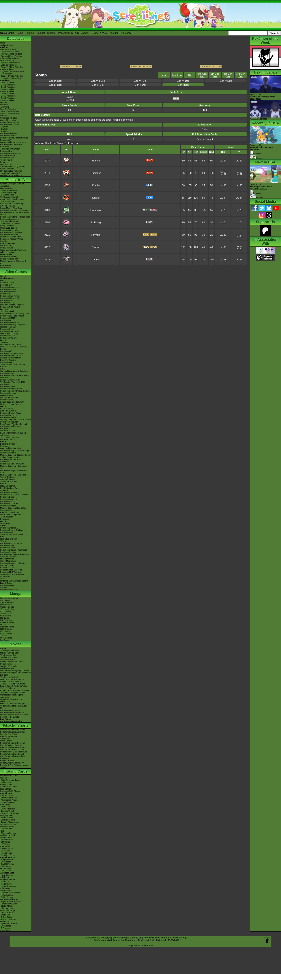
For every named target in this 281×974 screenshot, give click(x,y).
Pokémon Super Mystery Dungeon (15, 391)
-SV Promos (5, 862)
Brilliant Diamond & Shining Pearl (15, 314)
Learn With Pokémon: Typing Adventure (13, 434)
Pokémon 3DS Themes (10, 572)
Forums (30, 33)
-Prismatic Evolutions (9, 813)
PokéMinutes (6, 245)
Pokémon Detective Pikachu (12, 721)
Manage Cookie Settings (174, 937)
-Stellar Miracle (6, 906)
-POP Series (5, 871)
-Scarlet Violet (6, 837)
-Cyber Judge (6, 917)
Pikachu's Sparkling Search (12, 754)
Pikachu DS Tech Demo (10, 512)
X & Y (2, 369)
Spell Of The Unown (9, 657)
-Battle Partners (7, 897)
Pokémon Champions (9, 287)
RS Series (4, 618)
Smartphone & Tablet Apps (12, 574)
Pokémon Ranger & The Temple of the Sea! (15, 674)
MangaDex (5, 600)
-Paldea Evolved (7, 835)
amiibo (3, 579)
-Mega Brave (6, 884)
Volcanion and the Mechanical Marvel (13, 707)
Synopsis (255, 193)
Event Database (7, 169)
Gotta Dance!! (6, 741)
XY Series (4, 636)
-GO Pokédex (6, 74)
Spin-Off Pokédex (8, 109)
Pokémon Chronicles (9, 219)
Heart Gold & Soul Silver (11, 448)
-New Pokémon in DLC (10, 173)
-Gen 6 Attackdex (7, 94)
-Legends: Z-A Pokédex (10, 78)
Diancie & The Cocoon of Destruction (11, 700)
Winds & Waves (7, 278)
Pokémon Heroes (8, 664)
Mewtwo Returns (7, 659)
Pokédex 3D (5, 428)
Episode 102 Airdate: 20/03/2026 (261, 186)
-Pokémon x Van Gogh (10, 149)
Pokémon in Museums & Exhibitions (11, 145)
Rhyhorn (96, 234)
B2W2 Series (6, 633)
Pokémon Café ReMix (10, 296)
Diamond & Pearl (7, 444)
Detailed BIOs (6, 605)
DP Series (4, 624)
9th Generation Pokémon (11, 171)
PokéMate (4, 519)
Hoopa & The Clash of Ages (12, 704)
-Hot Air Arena (6, 895)
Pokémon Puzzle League (11, 543)
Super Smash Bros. (8, 556)
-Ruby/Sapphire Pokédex (11, 54)
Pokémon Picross (8, 393)
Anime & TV (16, 179)
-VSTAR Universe (8, 919)
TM (189, 75)
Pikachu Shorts (15, 725)
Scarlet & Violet (7, 283)
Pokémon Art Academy (10, 380)
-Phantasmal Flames (9, 800)
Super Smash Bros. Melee (11, 534)
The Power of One (8, 655)
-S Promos (5, 928)
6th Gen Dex (202, 75)
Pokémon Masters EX (9, 298)
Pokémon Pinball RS (9, 503)
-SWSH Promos (7, 864)
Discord (51, 33)
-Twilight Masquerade (9, 822)
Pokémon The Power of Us (12, 712)
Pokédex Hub (65, 33)
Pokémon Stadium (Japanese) (13, 550)
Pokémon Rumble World (11, 389)
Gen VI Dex (183, 81)
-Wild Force (5, 915)
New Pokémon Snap (9, 333)
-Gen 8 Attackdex (7, 98)
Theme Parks (6, 160)
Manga (15, 594)
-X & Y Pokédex (7, 60)
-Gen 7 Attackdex (7, 96)
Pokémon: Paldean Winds (11, 239)
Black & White (6, 408)
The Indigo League (8, 190)
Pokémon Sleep (7, 302)
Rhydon (96, 247)
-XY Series (5, 844)
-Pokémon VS (6, 921)
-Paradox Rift (6, 829)
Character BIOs (7, 602)
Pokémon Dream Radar (10, 413)
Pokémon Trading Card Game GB (15, 554)
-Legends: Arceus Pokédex (12, 71)
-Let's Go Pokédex (8, 65)
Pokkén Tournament (9, 397)
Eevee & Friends (7, 761)
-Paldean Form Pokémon (11, 175)
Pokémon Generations (10, 230)
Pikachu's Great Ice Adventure (13, 752)
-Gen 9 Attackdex (7, 100)
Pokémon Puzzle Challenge (12, 530)
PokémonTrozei (7, 510)
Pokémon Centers (8, 136)
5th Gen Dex (215, 75)
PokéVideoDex (6, 248)
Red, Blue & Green (8, 539)
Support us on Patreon (140, 945)
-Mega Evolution (7, 802)
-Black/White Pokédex (10, 58)
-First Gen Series (7, 855)
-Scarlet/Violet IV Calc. (10, 122)
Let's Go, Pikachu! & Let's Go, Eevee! (13, 348)
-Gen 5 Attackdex (7, 91)
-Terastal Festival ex (9, 899)
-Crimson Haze (6, 912)
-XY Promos (5, 868)
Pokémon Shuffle (7, 386)
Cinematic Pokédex (8, 118)
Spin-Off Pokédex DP (9, 111)
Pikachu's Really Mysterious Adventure (12, 757)
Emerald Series (7, 622)
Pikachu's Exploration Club (12, 750)
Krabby (96, 185)
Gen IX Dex (55, 81)
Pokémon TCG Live (8, 338)
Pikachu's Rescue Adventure (12, 732)
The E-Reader (6, 517)
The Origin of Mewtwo (10, 651)
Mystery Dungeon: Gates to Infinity (15, 420)
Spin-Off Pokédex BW (9, 113)
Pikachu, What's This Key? (12, 763)
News (2, 43)
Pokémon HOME (7, 318)
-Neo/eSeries (6, 853)
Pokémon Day (6, 151)
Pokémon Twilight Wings (11, 232)
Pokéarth (126, 33)
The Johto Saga (7, 195)
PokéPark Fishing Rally (10, 515)
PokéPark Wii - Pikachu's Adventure (11, 460)
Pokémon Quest (7, 362)
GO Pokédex (82, 33)
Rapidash (96, 173)
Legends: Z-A (6, 285)
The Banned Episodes (10, 223)
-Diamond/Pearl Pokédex (11, 56)
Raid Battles (5, 789)
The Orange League (9, 192)
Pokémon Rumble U (9, 417)
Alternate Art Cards (8, 787)
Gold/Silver (5, 523)
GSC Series (5, 616)
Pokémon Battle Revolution (12, 464)
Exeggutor (95, 210)
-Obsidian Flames (8, 833)
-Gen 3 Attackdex (7, 87)
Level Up (177, 75)
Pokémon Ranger (8, 506)
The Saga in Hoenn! (9, 197)
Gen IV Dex (55, 84)
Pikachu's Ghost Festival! (11, 745)
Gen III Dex (98, 84)
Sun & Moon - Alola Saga (11, 208)
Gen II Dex (140, 84)
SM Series (4, 640)
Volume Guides (7, 609)
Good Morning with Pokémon (13, 250)
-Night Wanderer (7, 908)
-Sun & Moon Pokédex (10, 63)
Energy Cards (6, 784)
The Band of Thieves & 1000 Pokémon (12, 383)
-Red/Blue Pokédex (8, 49)
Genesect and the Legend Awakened (11, 696)
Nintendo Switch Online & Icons (14, 581)
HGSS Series (6, 629)
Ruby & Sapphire (7, 486)
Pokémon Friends (8, 291)
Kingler (96, 197)
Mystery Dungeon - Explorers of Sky (14, 467)
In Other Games (7, 565)
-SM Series (5, 842)
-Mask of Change (7, 910)
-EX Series (5, 851)
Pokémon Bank (7, 373)
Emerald (4, 490)
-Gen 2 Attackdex (7, 85)
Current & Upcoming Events (12, 166)
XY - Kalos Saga (7, 206)
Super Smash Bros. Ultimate (12, 364)
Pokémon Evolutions (9, 234)
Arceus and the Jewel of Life (12, 681)
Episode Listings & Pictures (12, 184)
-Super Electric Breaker (10, 901)
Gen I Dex (183, 84)
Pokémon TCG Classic (10, 791)
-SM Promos (5, 866)
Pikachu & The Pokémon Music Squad (14, 766)
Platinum (4, 446)
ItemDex (4, 102)
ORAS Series (6, 638)
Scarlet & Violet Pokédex (105, 33)
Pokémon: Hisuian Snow (11, 237)
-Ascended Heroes (8, 798)
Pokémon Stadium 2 (9, 528)
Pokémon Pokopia (8, 289)
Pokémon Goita (7, 585)
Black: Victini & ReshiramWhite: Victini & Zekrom (14, 687)
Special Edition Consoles (11, 570)
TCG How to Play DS (9, 437)
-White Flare (5, 806)
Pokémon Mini (6, 532)
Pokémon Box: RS (8, 501)
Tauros (95, 259)
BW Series (5, 631)
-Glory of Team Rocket (10, 893)
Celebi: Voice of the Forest (12, 662)
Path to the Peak (7, 243)
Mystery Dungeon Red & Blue (13, 508)
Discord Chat (6, 164)
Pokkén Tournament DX (10, 358)
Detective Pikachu (8, 360)
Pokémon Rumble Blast (10, 426)
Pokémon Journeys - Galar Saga (14, 210)
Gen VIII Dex (98, 81)
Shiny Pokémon (7, 226)
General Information (9, 598)
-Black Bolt (5, 804)
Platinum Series (7, 627)
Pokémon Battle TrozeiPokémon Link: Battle (14, 376)
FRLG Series (6, 620)
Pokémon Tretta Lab (9, 415)
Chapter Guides (7, 607)
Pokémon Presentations (10, 153)
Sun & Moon (5, 342)
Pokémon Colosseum (9, 492)
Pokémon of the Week (10, 124)
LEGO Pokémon (7, 155)
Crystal (3, 526)
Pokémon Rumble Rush (10, 355)
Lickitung (96, 222)
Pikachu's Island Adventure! (12, 747)
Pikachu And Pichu (8, 734)
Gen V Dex (226, 81)
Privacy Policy (151, 937)
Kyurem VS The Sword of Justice (14, 690)
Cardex (3, 116)
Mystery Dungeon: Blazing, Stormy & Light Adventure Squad (15, 456)
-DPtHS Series (6, 848)
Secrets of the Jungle (9, 717)
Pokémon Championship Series (14, 138)
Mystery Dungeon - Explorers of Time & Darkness (14, 476)
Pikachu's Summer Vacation (12, 730)
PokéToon (4, 241)
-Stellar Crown (6, 818)
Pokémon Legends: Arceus (12, 316)
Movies (16, 644)
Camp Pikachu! (7, 738)
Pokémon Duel (6, 400)
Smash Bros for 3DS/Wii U (12, 402)
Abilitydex (4, 107)
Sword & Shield (7, 311)
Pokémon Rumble (8, 453)
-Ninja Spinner (6, 875)
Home (20, 33)
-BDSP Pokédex (7, 69)
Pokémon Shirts (7, 158)
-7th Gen (4, 131)
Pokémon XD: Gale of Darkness (14, 495)
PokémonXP (5, 140)
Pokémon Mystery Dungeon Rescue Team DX (12, 326)
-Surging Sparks (7, 815)
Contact (40, 33)
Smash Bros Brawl (8, 481)
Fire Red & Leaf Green (10, 488)
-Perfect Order (6, 795)
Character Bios (6, 188)
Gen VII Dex (140, 81)
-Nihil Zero (4, 877)
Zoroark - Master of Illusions (12, 684)
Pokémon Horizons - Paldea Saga (15, 217)
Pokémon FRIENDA (9, 590)
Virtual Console (7, 568)
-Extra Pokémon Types (10, 780)
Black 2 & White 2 (8, 411)
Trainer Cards (6, 782)
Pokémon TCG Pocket (10, 307)
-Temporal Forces (8, 824)
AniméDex (4, 186)
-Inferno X (4, 882)
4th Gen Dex (228, 75)
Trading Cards (16, 771)
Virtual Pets (5, 576)
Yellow (3, 541)
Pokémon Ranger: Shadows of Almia (13, 471)
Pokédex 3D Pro (7, 431)
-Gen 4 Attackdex (7, 89)
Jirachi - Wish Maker (9, 666)
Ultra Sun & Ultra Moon (10, 344)
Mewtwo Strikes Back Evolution (14, 715)
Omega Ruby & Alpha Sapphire (14, 371)
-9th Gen (4, 127)
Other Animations (7, 252)
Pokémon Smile (7, 329)
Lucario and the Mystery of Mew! (14, 670)
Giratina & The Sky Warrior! (12, 679)
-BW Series (5, 846)
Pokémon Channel (8, 499)
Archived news (6, 45)
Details (164, 75)
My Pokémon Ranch (9, 479)
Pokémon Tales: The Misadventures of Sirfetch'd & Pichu (13, 261)
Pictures (256, 158)
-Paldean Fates (7, 826)
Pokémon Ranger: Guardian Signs (15, 450)
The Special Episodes (9, 221)
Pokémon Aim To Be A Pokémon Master (14, 213)
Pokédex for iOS (7, 439)
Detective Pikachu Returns (12, 305)
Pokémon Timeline (8, 133)
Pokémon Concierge (9, 257)
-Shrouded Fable (7, 820)
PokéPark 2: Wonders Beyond (13, 424)
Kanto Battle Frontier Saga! (12, 199)
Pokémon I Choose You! (11, 710)
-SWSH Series (6, 840)
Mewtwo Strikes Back (9, 653)
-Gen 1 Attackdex (7, 82)
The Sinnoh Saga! (8, 201)
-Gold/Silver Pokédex (9, 52)
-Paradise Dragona (8, 904)
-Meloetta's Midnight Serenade (13, 693)
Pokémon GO (6, 294)
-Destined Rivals (7, 809)
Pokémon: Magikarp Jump (11, 353)
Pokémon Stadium (8, 552)
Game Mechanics (8, 120)
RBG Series (5, 611)
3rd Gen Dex (240, 75)
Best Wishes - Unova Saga (12, 204)
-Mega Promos (6, 859)
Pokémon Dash (7, 497)
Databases (15, 38)
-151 (2, 831)
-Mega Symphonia (8, 886)
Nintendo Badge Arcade (10, 404)
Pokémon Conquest (9, 422)
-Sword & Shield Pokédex (11, 67)
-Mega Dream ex (7, 879)
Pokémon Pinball (7, 548)
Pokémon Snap (7, 545)
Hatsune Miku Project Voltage (13, 142)
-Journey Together (8, 811)
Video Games (15, 272)
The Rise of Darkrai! (9, 677)
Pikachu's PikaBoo (8, 736)
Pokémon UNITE (7, 300)
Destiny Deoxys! (7, 668)
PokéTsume (5, 268)
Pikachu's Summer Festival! (12, 743)
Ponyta (96, 160)
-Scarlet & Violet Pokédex (11, 76)
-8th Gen (4, 129)
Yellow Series (6, 613)
